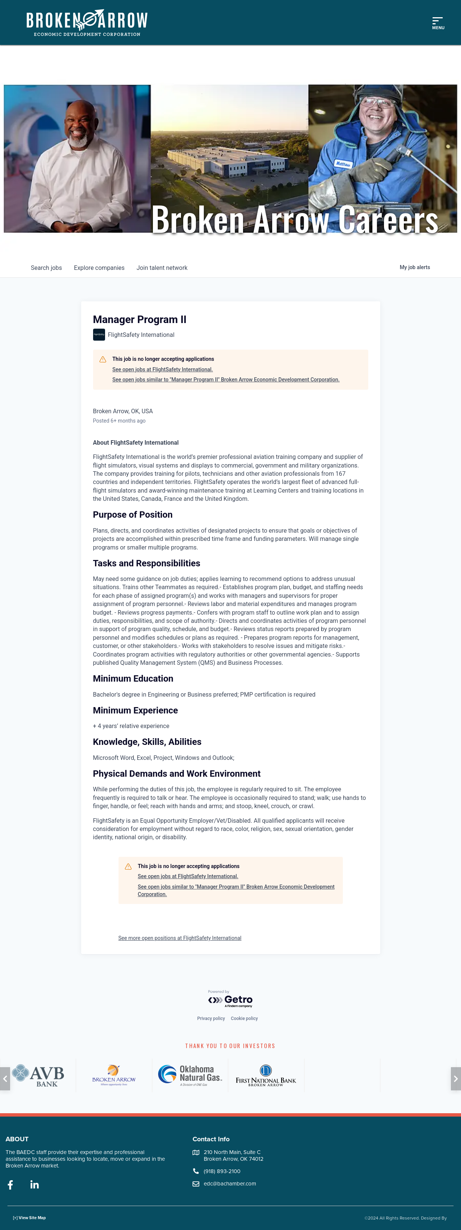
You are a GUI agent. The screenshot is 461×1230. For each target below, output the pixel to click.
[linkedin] (34, 1185)
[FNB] (266, 1075)
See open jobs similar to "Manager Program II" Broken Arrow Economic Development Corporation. (226, 380)
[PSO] (418, 1075)
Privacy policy (211, 1018)
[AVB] (38, 1075)
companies (99, 267)
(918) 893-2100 (222, 1171)
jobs (46, 267)
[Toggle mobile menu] (437, 22)
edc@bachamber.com (230, 1183)
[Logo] (91, 22)
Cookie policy (244, 1018)
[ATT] (342, 1075)
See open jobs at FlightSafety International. (163, 369)
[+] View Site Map (29, 1217)
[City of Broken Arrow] (114, 1075)
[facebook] (10, 1185)
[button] (5, 1078)
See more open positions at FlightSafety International (180, 938)
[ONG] (190, 1075)
